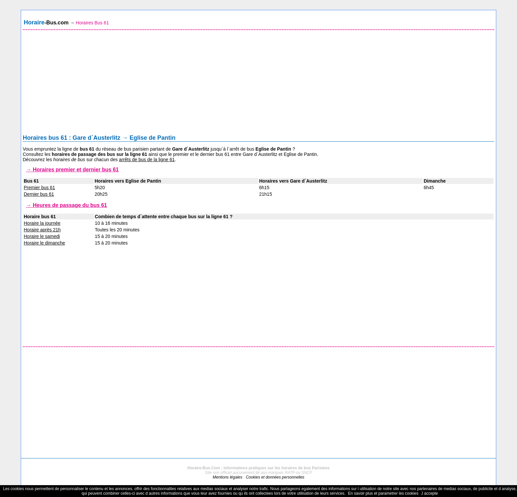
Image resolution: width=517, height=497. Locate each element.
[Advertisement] (258, 84)
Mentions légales (227, 477)
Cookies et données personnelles (275, 477)
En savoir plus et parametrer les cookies (383, 493)
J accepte (429, 493)
